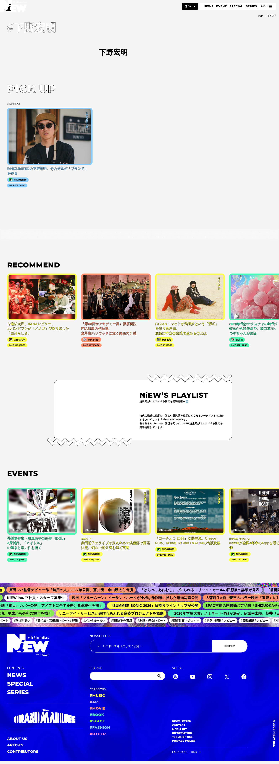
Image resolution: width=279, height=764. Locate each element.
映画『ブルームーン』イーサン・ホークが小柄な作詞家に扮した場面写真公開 (138, 598)
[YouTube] (192, 677)
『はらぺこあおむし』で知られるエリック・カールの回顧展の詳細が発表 (203, 590)
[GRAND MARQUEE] (45, 716)
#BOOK (97, 715)
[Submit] (159, 676)
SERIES (251, 6)
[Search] (127, 676)
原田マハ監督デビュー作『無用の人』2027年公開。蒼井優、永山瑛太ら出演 (74, 590)
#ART (95, 702)
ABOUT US (17, 739)
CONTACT (178, 725)
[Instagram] (209, 677)
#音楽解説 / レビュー (256, 620)
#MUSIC (97, 695)
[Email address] (151, 646)
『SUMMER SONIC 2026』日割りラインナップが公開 (156, 606)
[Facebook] (244, 677)
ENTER (229, 646)
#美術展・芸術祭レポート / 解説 (59, 620)
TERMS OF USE (182, 737)
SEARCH (96, 668)
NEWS (208, 6)
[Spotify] (175, 677)
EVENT (221, 6)
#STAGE (97, 721)
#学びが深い (24, 620)
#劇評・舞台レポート (153, 620)
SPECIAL (236, 6)
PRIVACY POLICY (184, 740)
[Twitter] (226, 677)
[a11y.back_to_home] (14, 7)
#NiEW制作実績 (123, 620)
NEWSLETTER (100, 636)
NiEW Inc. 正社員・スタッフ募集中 (39, 598)
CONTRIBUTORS (22, 751)
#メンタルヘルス (96, 620)
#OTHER (98, 734)
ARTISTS (15, 745)
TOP (260, 16)
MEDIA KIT (179, 729)
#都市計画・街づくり (187, 620)
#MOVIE (97, 708)
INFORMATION (182, 733)
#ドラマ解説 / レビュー (222, 620)
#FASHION (100, 727)
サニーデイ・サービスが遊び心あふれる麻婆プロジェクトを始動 (113, 613)
